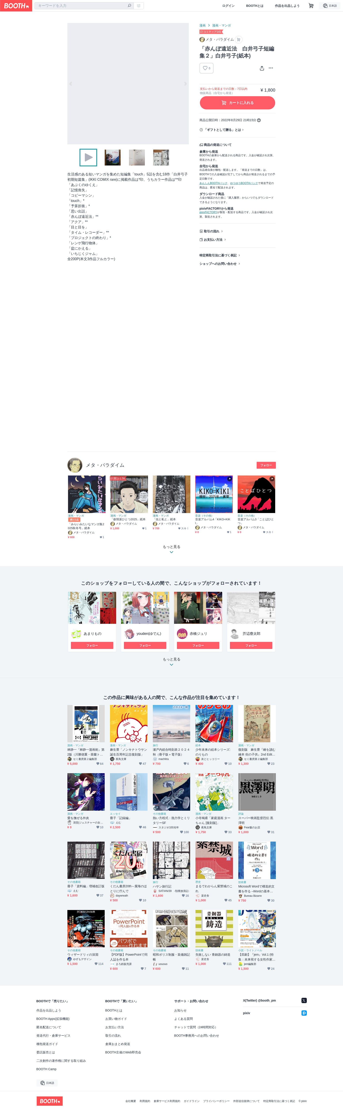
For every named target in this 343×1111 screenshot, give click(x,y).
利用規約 (145, 1101)
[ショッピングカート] (311, 5)
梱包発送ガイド (47, 1044)
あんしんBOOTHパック (213, 183)
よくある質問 (183, 1019)
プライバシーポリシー (216, 1101)
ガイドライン (192, 1101)
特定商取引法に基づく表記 (218, 255)
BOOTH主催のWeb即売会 (123, 1052)
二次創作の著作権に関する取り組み (61, 1060)
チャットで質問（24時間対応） (196, 1027)
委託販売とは (45, 1052)
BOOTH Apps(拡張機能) (53, 1019)
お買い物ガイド (116, 1019)
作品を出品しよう (287, 5)
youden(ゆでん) (149, 633)
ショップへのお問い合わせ (218, 263)
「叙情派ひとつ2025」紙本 (128, 519)
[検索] (129, 6)
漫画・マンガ (221, 25)
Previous (70, 83)
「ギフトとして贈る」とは (222, 130)
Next (185, 83)
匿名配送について (48, 1027)
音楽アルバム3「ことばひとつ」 (256, 521)
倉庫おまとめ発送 (117, 1044)
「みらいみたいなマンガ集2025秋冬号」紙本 (86, 526)
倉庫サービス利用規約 (167, 1101)
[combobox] (84, 5)
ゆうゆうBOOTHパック (244, 183)
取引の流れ (211, 231)
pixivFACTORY (208, 212)
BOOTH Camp (46, 1069)
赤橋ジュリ (198, 633)
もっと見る (172, 663)
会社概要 (130, 1101)
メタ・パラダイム (105, 465)
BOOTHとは (254, 5)
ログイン (228, 5)
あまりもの (92, 633)
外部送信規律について (246, 1101)
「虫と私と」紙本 (164, 519)
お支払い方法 (213, 239)
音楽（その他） (204, 515)
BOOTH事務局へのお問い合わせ (196, 1035)
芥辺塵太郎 (251, 633)
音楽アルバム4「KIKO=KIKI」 (212, 521)
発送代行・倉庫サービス (53, 1035)
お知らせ (180, 1010)
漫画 (202, 25)
